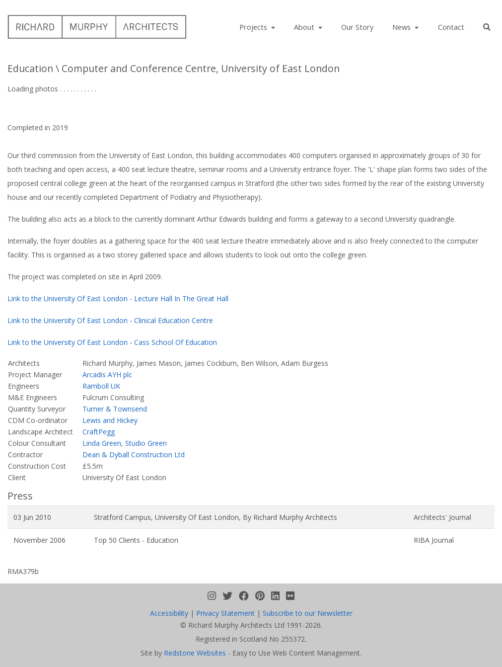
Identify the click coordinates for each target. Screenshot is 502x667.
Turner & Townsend (114, 409)
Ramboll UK (101, 386)
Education (30, 68)
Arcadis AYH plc (107, 374)
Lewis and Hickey (110, 420)
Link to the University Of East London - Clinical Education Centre (110, 320)
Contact (451, 27)
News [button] (402, 27)
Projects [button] (254, 27)
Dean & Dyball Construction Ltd (133, 454)
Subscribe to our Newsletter (308, 613)
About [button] (305, 27)
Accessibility (169, 613)
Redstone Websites (195, 653)
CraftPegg (98, 431)
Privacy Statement (225, 613)
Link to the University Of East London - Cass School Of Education (112, 342)
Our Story (357, 27)
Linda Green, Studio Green (124, 443)
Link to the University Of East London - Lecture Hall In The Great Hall (117, 298)
